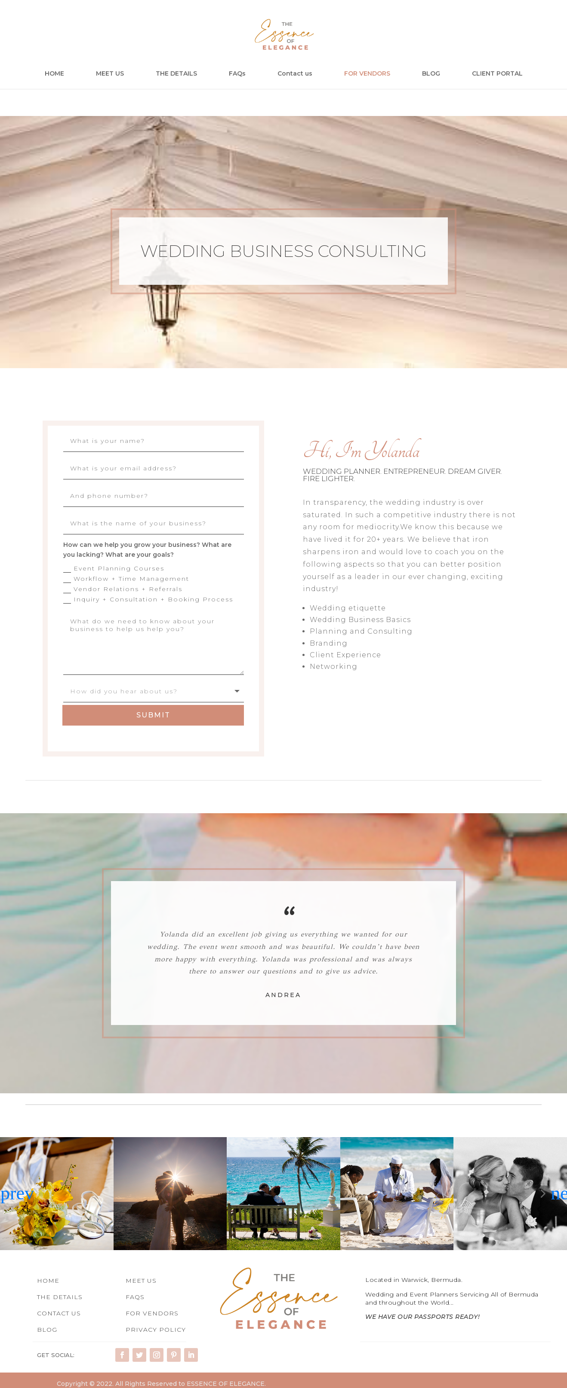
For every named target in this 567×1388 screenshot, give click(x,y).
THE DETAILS (176, 73)
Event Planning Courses (113, 568)
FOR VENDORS (367, 73)
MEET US (110, 73)
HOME (54, 73)
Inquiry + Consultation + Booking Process (148, 599)
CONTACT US (59, 1312)
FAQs (237, 73)
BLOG (431, 73)
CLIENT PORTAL (497, 73)
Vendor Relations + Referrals (122, 589)
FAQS (135, 1296)
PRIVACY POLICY (156, 1329)
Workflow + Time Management (126, 579)
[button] (8, 1192)
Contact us (294, 73)
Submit (153, 714)
